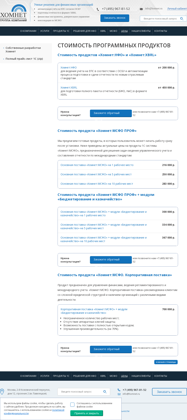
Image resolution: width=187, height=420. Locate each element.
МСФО (113, 31)
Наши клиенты (141, 31)
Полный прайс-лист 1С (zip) (24, 58)
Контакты (160, 31)
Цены (124, 31)
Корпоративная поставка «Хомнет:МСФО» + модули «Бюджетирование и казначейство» (94, 310)
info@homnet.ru (154, 8)
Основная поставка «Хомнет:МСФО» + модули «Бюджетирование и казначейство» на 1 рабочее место (104, 213)
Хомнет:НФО (69, 67)
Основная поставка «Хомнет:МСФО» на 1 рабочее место (97, 165)
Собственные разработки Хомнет (23, 49)
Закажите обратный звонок (106, 114)
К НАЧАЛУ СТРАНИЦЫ (166, 362)
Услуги (44, 31)
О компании (28, 31)
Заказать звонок (114, 17)
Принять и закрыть (86, 413)
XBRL (103, 31)
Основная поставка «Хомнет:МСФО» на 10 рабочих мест (97, 183)
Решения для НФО (84, 31)
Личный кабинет (177, 8)
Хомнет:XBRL (69, 87)
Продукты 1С (61, 31)
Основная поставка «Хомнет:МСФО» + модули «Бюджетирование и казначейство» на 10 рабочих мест (104, 239)
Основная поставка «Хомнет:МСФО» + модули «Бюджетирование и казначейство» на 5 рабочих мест (104, 226)
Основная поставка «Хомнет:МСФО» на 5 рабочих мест (96, 174)
